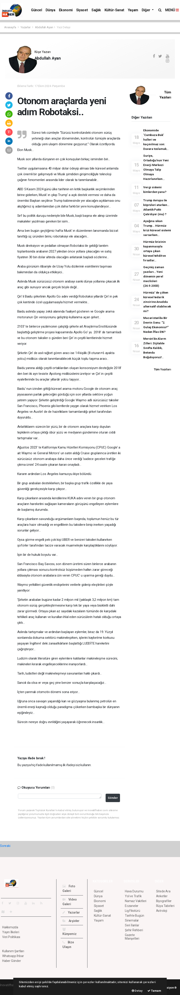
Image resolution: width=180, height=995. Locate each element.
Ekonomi (66, 10)
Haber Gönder (11, 961)
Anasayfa (10, 27)
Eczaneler (131, 906)
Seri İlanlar (132, 925)
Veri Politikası (11, 937)
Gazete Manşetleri (132, 936)
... (35, 66)
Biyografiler (164, 901)
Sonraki (5, 846)
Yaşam (133, 10)
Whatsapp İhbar (13, 956)
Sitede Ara (163, 891)
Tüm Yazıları (162, 369)
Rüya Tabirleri (165, 906)
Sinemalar (132, 920)
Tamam (154, 990)
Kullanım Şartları (13, 951)
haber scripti (8, 989)
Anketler (162, 896)
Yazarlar (26, 27)
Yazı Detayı (63, 27)
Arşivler (70, 921)
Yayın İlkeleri (10, 932)
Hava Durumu (134, 891)
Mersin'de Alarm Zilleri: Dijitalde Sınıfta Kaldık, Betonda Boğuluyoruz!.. (154, 348)
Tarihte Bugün (134, 915)
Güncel (36, 10)
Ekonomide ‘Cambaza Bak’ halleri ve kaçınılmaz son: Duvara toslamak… (155, 139)
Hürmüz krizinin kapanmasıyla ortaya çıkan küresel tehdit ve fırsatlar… (154, 251)
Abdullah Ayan (44, 27)
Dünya (50, 10)
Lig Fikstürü (132, 910)
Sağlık (96, 10)
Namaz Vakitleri (135, 901)
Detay (137, 990)
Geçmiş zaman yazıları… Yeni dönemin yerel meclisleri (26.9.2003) (153, 276)
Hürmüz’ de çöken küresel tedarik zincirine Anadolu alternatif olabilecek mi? (157, 302)
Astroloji (161, 910)
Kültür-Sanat (114, 10)
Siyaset (82, 10)
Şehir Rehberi (134, 930)
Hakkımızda (10, 927)
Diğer (146, 10)
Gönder (113, 797)
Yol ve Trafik (133, 896)
